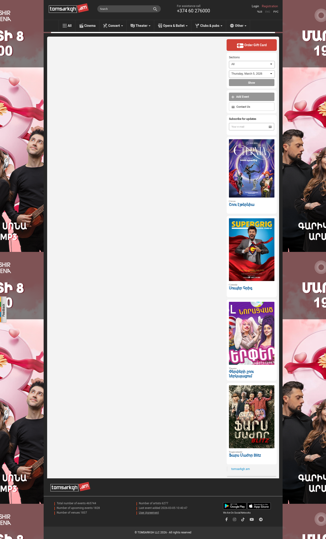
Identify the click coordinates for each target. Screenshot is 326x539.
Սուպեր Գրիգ (240, 288)
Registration (270, 6)
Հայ (259, 11)
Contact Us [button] (240, 107)
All (70, 26)
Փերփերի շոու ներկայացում (241, 373)
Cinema (90, 26)
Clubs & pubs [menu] (211, 26)
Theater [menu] (143, 26)
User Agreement (149, 512)
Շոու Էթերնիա (241, 204)
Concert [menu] (115, 26)
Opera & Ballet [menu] (175, 26)
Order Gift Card (252, 45)
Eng (267, 11)
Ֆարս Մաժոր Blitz (245, 455)
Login (255, 6)
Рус (275, 11)
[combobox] (252, 64)
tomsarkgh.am (240, 469)
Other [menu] (240, 26)
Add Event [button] (240, 97)
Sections (234, 57)
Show (251, 82)
